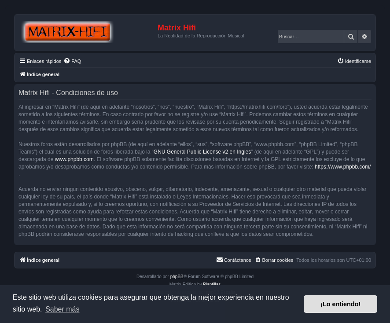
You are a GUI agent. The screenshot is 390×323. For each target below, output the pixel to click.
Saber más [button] (62, 309)
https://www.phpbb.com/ (343, 167)
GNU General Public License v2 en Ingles (202, 152)
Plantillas (212, 284)
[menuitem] (72, 61)
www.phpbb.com (74, 159)
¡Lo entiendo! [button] (340, 304)
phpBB (177, 276)
